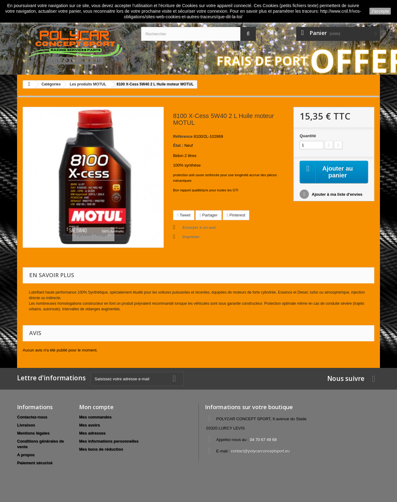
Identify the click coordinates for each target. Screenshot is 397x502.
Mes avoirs (89, 425)
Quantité (308, 135)
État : (178, 145)
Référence (183, 136)
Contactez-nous (32, 417)
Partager (208, 215)
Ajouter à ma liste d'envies (337, 194)
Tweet (183, 215)
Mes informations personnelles (108, 441)
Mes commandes (95, 417)
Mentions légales (33, 433)
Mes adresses (92, 433)
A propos (26, 454)
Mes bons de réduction (101, 449)
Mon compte (96, 407)
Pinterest (236, 215)
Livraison (26, 425)
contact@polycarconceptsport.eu (260, 451)
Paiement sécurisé (34, 463)
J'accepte (380, 11)
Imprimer (191, 236)
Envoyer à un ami (199, 227)
